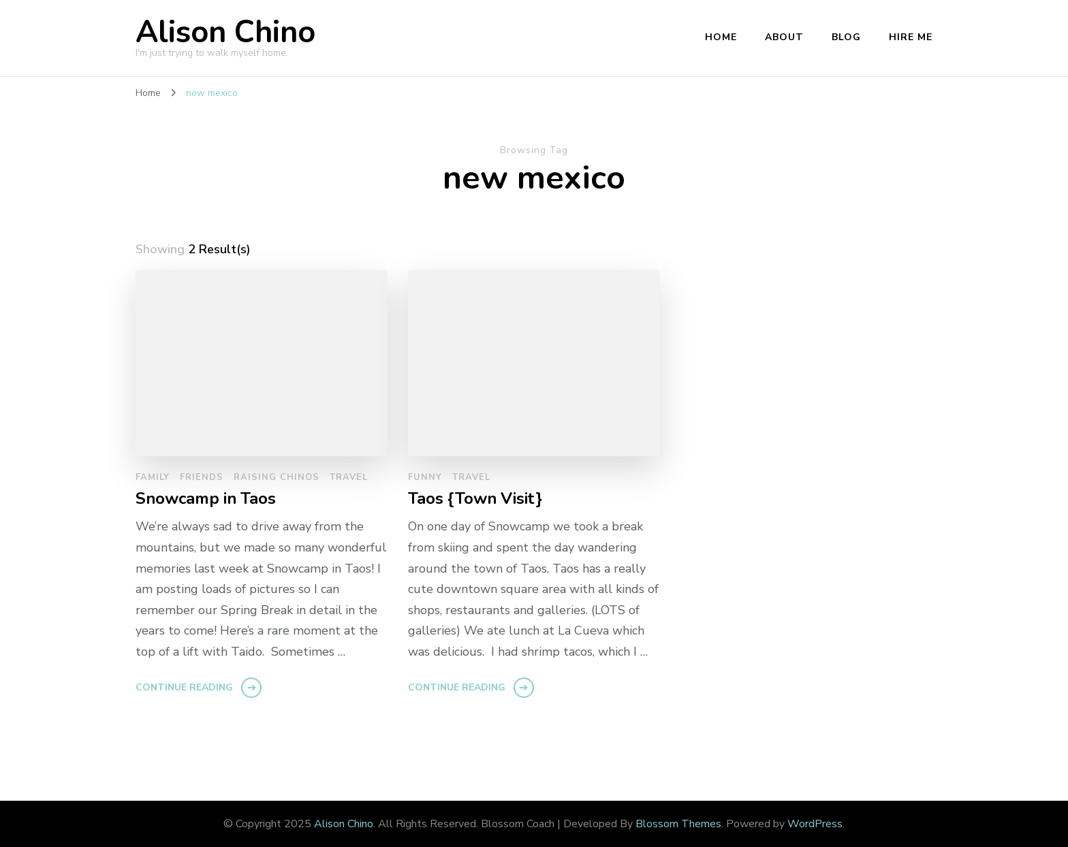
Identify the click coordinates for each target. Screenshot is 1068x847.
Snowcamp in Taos (206, 498)
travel (349, 477)
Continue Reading (184, 687)
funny (425, 477)
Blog (846, 37)
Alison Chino (225, 32)
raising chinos (276, 477)
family (153, 477)
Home (721, 37)
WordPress (815, 823)
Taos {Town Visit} (475, 498)
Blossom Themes (678, 823)
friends (201, 477)
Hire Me (910, 37)
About (784, 37)
